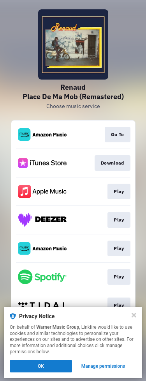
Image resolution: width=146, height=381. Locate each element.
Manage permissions (103, 366)
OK (41, 366)
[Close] (134, 315)
